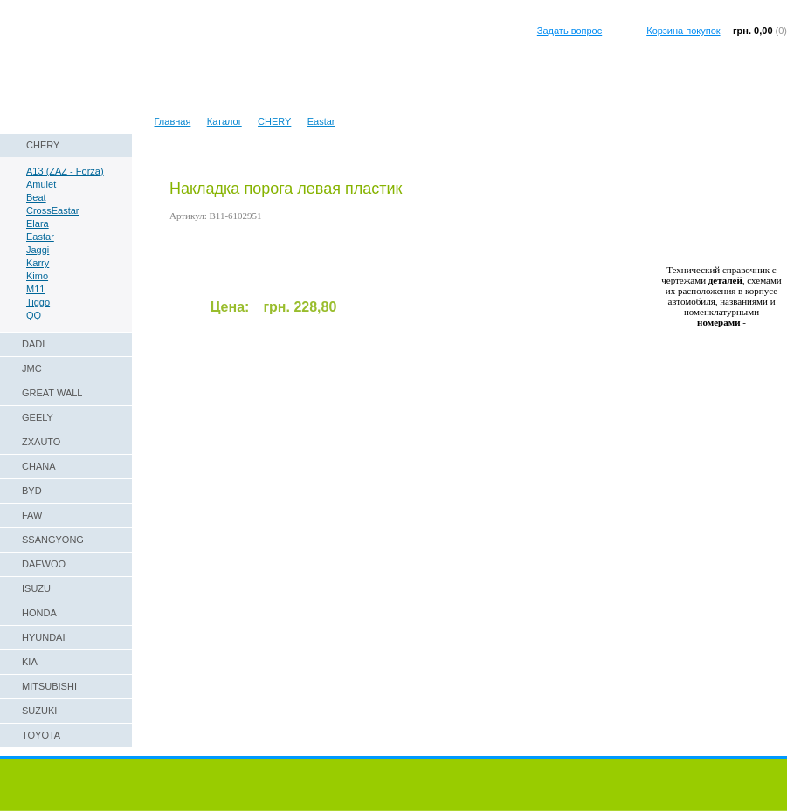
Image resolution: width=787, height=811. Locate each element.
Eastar (321, 121)
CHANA (39, 466)
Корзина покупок (683, 30)
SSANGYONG (53, 539)
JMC (32, 368)
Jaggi (37, 249)
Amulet (41, 184)
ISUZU (36, 588)
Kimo (37, 276)
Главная (173, 121)
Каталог (224, 121)
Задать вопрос (569, 30)
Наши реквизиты (46, 99)
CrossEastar (52, 210)
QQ (33, 315)
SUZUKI (39, 710)
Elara (37, 223)
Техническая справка (148, 99)
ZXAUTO (41, 441)
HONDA (39, 613)
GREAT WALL (52, 393)
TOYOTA (41, 735)
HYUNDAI (44, 637)
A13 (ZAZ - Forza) (65, 171)
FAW (32, 515)
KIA (30, 661)
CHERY (274, 121)
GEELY (37, 417)
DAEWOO (44, 564)
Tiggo (38, 302)
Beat (36, 197)
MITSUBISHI (49, 686)
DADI (33, 344)
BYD (32, 490)
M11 (35, 289)
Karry (37, 263)
